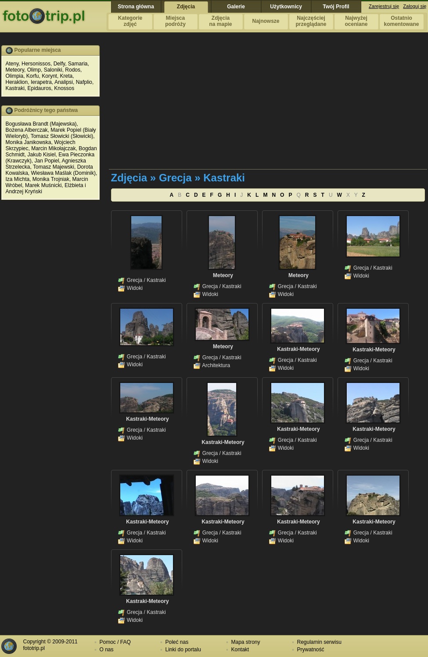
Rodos (72, 70)
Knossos (64, 88)
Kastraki (15, 88)
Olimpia (15, 76)
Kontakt (240, 649)
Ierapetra (41, 82)
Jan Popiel (47, 161)
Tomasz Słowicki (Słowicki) (62, 136)
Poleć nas (177, 642)
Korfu (32, 76)
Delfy (59, 64)
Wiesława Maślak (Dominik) (63, 173)
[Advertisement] (223, 106)
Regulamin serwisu (319, 642)
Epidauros (39, 88)
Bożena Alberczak (27, 130)
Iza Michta (18, 179)
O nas (107, 649)
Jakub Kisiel (42, 155)
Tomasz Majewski (53, 167)
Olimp (34, 70)
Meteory (15, 70)
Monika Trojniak (50, 179)
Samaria (78, 64)
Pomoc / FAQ (115, 642)
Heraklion (17, 82)
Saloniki (53, 70)
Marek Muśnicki (43, 185)
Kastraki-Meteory (298, 349)
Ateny (12, 64)
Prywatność (310, 649)
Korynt (49, 76)
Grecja (134, 280)
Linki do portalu (183, 649)
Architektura (216, 365)
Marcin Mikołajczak (53, 148)
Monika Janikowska (28, 142)
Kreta (66, 76)
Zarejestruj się (384, 6)
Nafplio (84, 82)
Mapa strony (245, 642)
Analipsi (63, 82)
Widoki (135, 288)
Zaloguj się (414, 6)
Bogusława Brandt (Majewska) (41, 124)
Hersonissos (36, 64)
